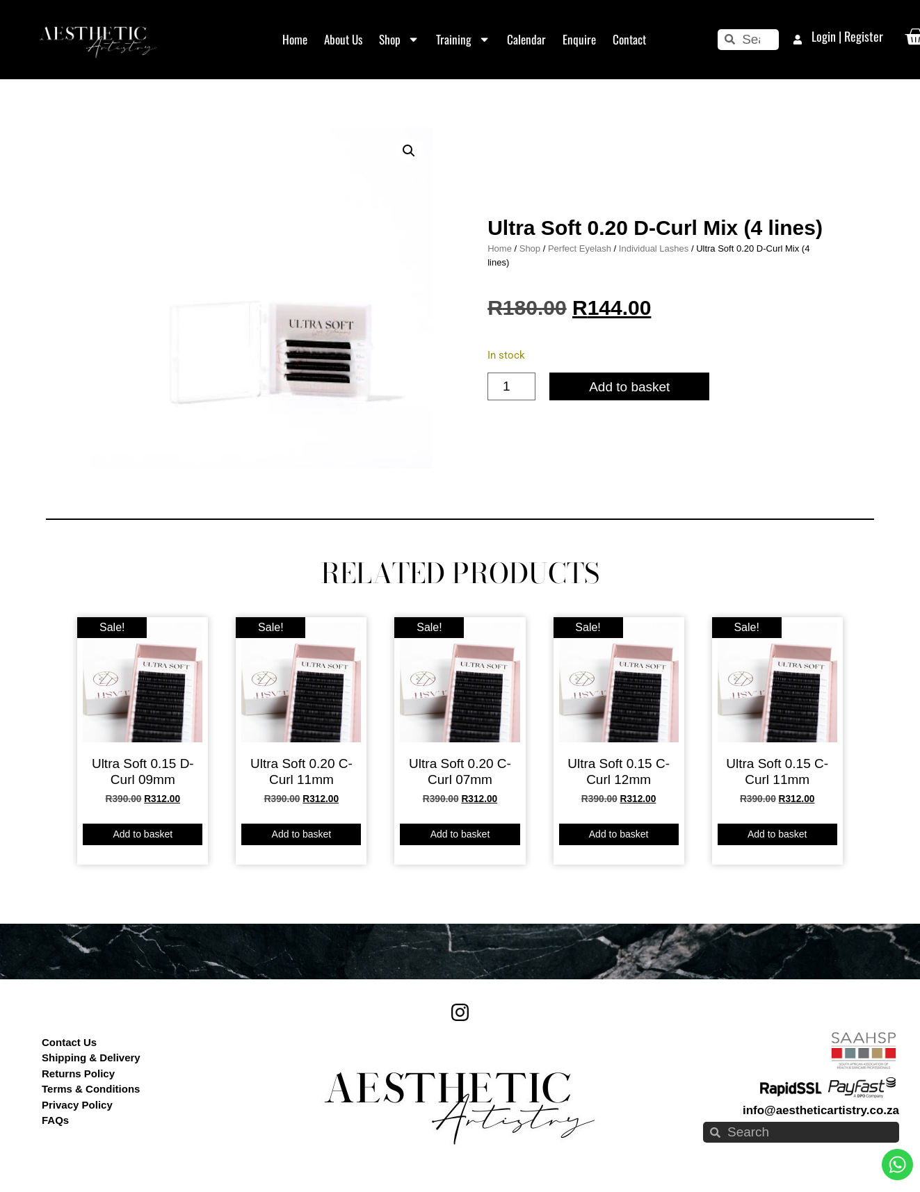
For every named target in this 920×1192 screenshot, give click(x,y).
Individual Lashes (653, 248)
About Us (343, 39)
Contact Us (69, 1042)
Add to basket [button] (142, 834)
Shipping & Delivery (91, 1057)
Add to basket (629, 386)
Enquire (579, 39)
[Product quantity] (511, 386)
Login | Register (847, 36)
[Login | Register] (797, 39)
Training (463, 39)
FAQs (55, 1120)
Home (294, 39)
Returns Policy (78, 1073)
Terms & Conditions (91, 1089)
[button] (408, 150)
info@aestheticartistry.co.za (821, 1110)
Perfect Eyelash (579, 248)
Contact (629, 39)
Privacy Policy (77, 1105)
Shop (399, 39)
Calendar (526, 39)
